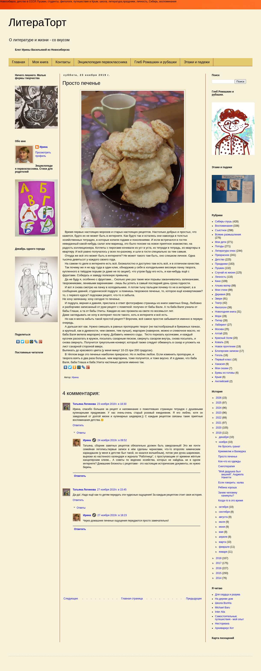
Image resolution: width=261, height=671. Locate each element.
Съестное (221, 230)
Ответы (81, 433)
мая (221, 531)
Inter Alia (220, 611)
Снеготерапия (226, 466)
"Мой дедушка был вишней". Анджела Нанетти (230, 474)
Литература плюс (225, 250)
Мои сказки (221, 368)
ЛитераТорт (38, 22)
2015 (219, 573)
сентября (225, 511)
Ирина (87, 440)
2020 (219, 427)
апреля (223, 536)
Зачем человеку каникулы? (227, 494)
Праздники (221, 263)
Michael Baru (222, 607)
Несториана (222, 623)
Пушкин (219, 268)
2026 (219, 397)
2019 (219, 432)
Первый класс (223, 359)
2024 (219, 407)
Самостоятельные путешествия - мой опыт (229, 618)
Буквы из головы (225, 372)
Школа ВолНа (223, 603)
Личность (220, 276)
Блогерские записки (227, 350)
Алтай (218, 333)
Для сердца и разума (227, 594)
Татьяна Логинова (84, 403)
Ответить (78, 425)
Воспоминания (224, 225)
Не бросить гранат (229, 446)
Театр (218, 302)
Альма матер (223, 285)
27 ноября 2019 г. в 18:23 (112, 515)
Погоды (219, 246)
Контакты (63, 62)
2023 (219, 412)
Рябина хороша (227, 487)
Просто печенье (227, 456)
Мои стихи (221, 289)
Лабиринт (221, 324)
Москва (219, 329)
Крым (218, 377)
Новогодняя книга (225, 311)
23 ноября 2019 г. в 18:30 (111, 403)
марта (223, 541)
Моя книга (40, 62)
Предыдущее (194, 598)
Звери (218, 298)
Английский (222, 381)
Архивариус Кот (224, 628)
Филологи (221, 307)
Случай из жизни (225, 272)
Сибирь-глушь (223, 221)
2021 (219, 422)
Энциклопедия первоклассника (102, 62)
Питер (218, 320)
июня (222, 526)
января (223, 551)
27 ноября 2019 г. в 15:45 (111, 489)
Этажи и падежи (196, 62)
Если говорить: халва (231, 482)
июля (222, 521)
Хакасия (220, 364)
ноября (223, 441)
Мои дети (220, 242)
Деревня (220, 294)
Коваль (219, 342)
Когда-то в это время (230, 500)
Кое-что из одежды (229, 461)
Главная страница (132, 598)
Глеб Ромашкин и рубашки (155, 62)
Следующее (71, 598)
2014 (219, 578)
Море (218, 316)
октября (224, 506)
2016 (219, 568)
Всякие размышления (228, 234)
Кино (218, 281)
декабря (224, 437)
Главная (18, 62)
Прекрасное (222, 255)
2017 (219, 563)
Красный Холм (223, 337)
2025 (219, 402)
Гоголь (219, 355)
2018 (219, 558)
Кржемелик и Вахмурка (232, 451)
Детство (219, 259)
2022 (219, 417)
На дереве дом (224, 598)
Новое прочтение (225, 346)
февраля (224, 546)
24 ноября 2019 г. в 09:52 (112, 440)
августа (223, 516)
